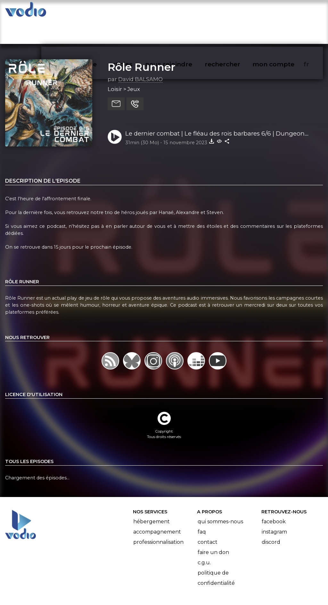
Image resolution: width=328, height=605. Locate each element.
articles (135, 11)
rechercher (234, 11)
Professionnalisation (158, 517)
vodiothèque (91, 11)
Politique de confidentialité (216, 553)
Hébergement (151, 496)
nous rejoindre (181, 11)
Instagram (274, 507)
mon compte (284, 11)
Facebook (274, 496)
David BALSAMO (140, 54)
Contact (207, 517)
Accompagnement (157, 507)
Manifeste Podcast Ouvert (182, 582)
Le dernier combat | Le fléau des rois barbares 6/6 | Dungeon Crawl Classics (215, 109)
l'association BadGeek (109, 591)
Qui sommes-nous (220, 496)
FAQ (202, 507)
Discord (271, 517)
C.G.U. (204, 538)
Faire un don (213, 527)
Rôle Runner (141, 42)
